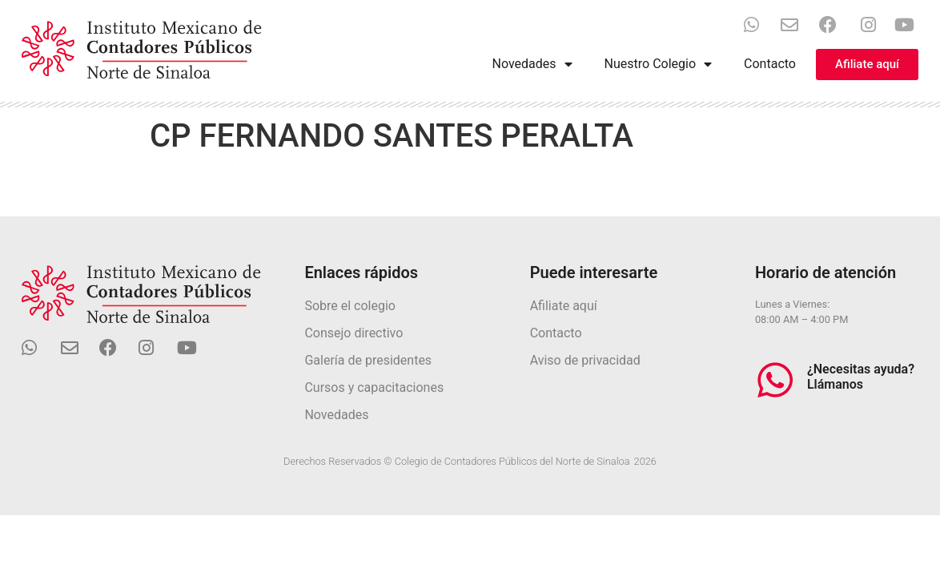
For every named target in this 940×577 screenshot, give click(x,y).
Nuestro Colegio (658, 64)
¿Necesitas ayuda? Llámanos (860, 376)
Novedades (532, 64)
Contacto (770, 63)
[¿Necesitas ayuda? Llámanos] (775, 380)
